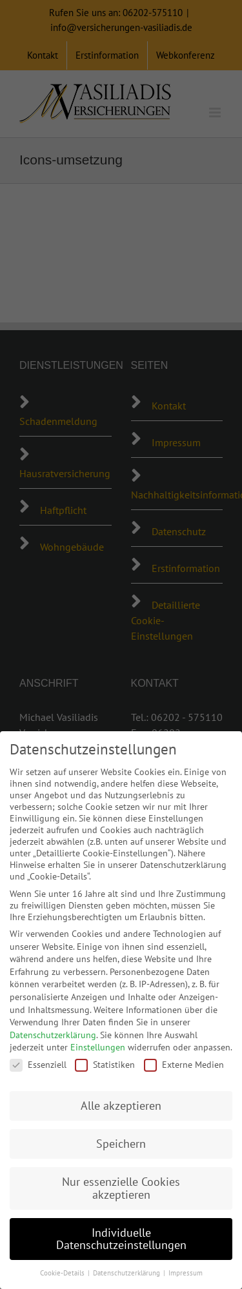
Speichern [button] (121, 1143)
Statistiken (105, 1064)
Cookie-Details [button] (63, 1272)
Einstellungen (97, 1047)
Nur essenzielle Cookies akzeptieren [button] (121, 1188)
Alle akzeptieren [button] (121, 1105)
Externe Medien (184, 1064)
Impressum (185, 1272)
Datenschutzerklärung (53, 1035)
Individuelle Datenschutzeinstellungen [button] (121, 1239)
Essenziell (38, 1064)
